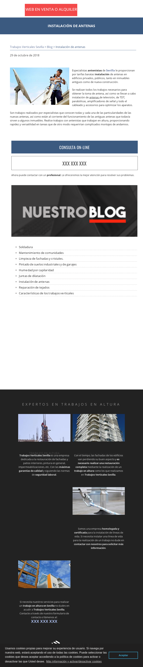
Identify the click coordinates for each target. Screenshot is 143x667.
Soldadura (26, 247)
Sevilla (110, 70)
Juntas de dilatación (32, 276)
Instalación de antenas (34, 282)
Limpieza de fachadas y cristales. (41, 259)
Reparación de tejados (34, 287)
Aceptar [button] (123, 655)
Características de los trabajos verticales (46, 293)
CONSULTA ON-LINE (74, 147)
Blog (50, 47)
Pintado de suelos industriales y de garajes (48, 264)
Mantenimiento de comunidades (41, 253)
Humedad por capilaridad (36, 270)
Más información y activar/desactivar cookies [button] (74, 661)
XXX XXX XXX (74, 163)
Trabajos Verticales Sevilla (27, 47)
